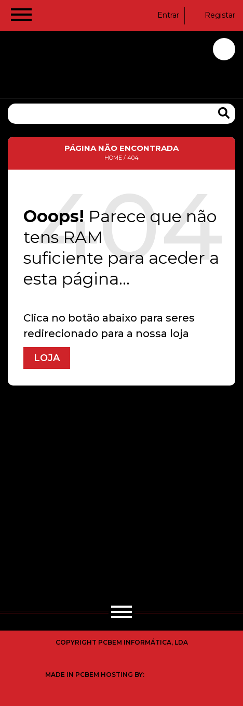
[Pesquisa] (121, 114)
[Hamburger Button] (21, 16)
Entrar (161, 15)
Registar (213, 15)
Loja (47, 358)
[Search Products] (224, 113)
